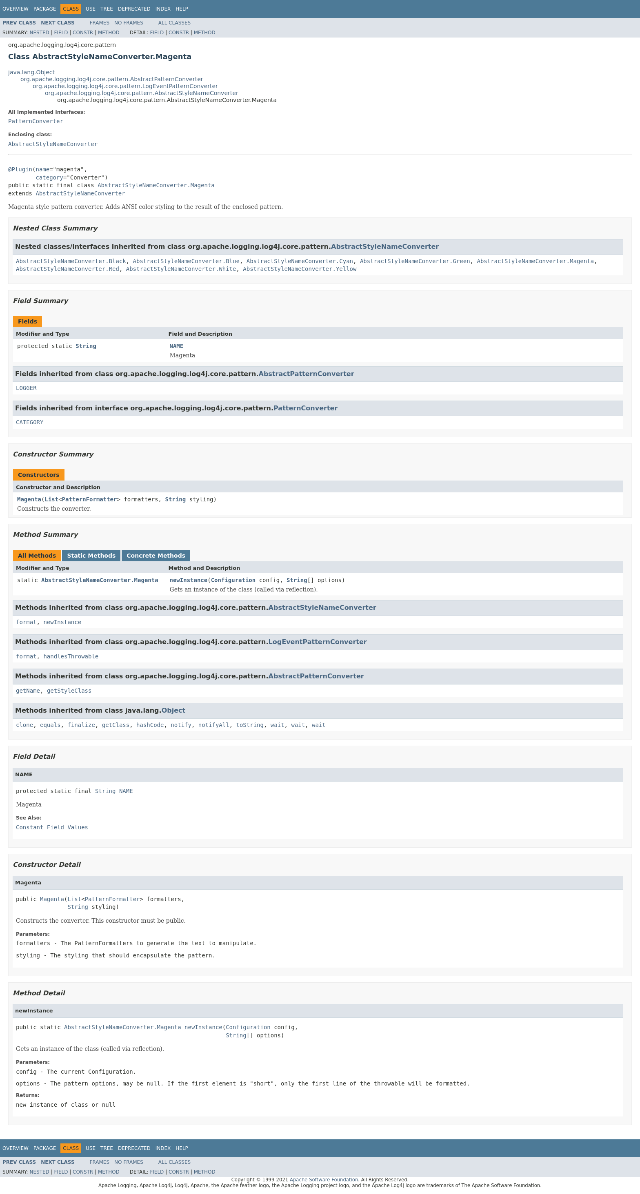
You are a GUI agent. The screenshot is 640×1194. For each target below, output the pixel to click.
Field (61, 32)
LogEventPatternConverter (318, 642)
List (51, 499)
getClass (115, 725)
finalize (81, 725)
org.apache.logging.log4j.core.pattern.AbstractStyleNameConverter (141, 93)
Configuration (233, 580)
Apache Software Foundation (324, 1180)
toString (250, 725)
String (86, 346)
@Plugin (20, 169)
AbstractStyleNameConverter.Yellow (299, 269)
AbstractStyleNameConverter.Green (415, 261)
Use (91, 9)
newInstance (189, 580)
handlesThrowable (70, 656)
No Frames (128, 23)
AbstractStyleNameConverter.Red (67, 269)
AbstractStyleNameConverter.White (181, 269)
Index (163, 9)
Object (174, 710)
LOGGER (26, 388)
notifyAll (213, 725)
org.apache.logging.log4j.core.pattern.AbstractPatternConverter (111, 79)
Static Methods (91, 555)
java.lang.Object (31, 72)
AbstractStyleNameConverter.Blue (186, 261)
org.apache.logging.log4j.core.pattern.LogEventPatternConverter (125, 86)
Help (182, 9)
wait (277, 725)
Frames (100, 23)
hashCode (150, 725)
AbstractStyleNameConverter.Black (71, 261)
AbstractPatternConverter (306, 374)
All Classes (174, 23)
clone (24, 725)
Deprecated (134, 9)
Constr (83, 32)
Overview (15, 9)
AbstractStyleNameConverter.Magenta (156, 185)
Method (109, 32)
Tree (106, 9)
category (49, 177)
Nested (39, 32)
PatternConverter (35, 121)
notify (181, 725)
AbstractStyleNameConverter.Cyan (300, 261)
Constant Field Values (52, 827)
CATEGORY (29, 422)
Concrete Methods (156, 555)
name (42, 169)
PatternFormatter (89, 499)
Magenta (29, 499)
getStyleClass (69, 690)
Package (44, 9)
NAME (177, 346)
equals (50, 725)
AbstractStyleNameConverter (53, 144)
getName (28, 690)
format (26, 622)
